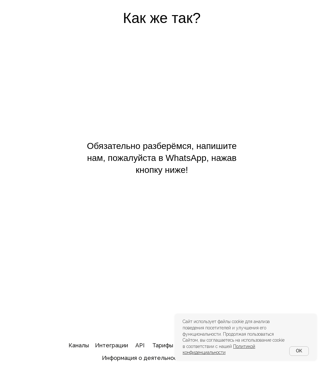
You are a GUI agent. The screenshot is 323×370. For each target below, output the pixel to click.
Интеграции (111, 345)
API (139, 345)
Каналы (78, 345)
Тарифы (162, 345)
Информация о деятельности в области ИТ (162, 358)
